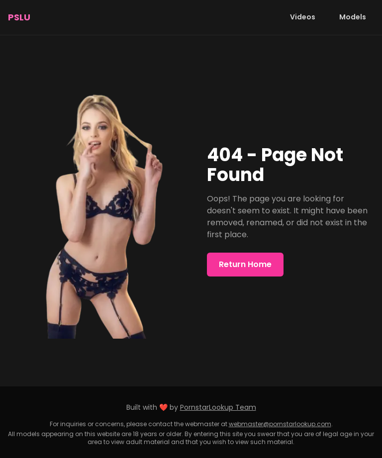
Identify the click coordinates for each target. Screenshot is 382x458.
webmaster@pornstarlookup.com (280, 424)
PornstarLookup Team (218, 407)
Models (352, 17)
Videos (302, 17)
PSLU (19, 17)
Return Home (245, 264)
